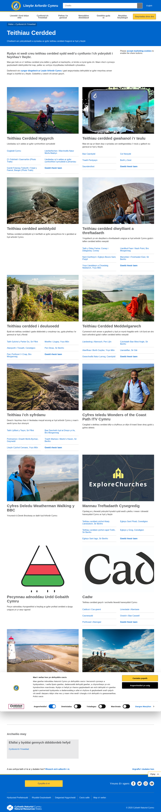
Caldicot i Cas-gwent (91, 609)
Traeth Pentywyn (89, 160)
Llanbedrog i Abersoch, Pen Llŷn (96, 342)
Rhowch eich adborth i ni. (57, 769)
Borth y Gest (125, 160)
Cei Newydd (125, 154)
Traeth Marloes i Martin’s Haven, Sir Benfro (61, 440)
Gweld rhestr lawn (53, 168)
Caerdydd (86, 699)
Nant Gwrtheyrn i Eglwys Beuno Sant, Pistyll (99, 258)
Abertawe (86, 705)
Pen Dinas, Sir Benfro (54, 348)
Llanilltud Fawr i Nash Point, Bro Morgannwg (134, 249)
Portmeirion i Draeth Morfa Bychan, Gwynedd (22, 440)
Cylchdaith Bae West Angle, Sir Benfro (134, 343)
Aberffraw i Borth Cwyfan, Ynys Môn (98, 350)
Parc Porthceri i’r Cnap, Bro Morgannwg (19, 355)
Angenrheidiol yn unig (140, 786)
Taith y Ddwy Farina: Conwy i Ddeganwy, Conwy (95, 249)
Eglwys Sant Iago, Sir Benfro (95, 538)
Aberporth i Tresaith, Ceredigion (21, 348)
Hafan (11, 24)
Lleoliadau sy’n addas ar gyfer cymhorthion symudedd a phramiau (60, 160)
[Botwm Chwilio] (140, 5)
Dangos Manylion (143, 807)
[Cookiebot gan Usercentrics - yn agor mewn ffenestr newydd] (16, 807)
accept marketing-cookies (139, 51)
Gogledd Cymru (14, 151)
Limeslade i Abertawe (129, 609)
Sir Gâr (123, 693)
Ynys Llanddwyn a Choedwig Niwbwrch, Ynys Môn (95, 266)
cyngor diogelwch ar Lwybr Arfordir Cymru (41, 71)
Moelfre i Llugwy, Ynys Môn (57, 342)
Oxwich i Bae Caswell (129, 616)
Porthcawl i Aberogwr (91, 622)
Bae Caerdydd (88, 154)
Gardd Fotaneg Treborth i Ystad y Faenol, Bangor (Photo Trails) (22, 169)
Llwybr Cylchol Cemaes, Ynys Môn (22, 447)
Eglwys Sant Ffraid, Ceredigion (134, 521)
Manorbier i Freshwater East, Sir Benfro (134, 258)
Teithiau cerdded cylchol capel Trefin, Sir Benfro (98, 531)
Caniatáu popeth (140, 779)
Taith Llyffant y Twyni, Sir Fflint (20, 430)
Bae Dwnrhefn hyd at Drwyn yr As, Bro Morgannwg (60, 431)
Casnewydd (87, 616)
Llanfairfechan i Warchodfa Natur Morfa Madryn (59, 152)
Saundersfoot (88, 166)
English (149, 6)
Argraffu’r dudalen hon (143, 769)
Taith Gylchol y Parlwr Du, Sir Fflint (22, 342)
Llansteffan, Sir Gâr (128, 350)
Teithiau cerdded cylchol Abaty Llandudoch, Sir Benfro (95, 522)
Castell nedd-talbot (90, 693)
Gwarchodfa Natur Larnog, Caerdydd (98, 356)
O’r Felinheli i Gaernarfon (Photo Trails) (21, 160)
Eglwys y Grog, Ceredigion (132, 530)
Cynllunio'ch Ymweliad (25, 24)
